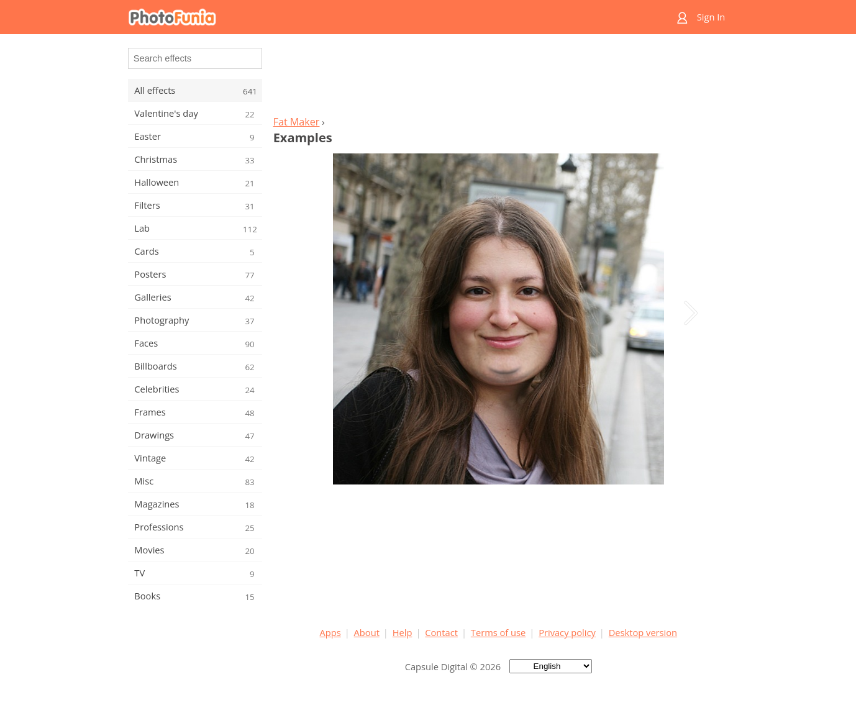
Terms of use (498, 632)
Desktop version (643, 632)
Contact (441, 632)
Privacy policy (567, 632)
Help (402, 632)
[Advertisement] (498, 78)
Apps (330, 632)
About (367, 632)
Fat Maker (296, 122)
